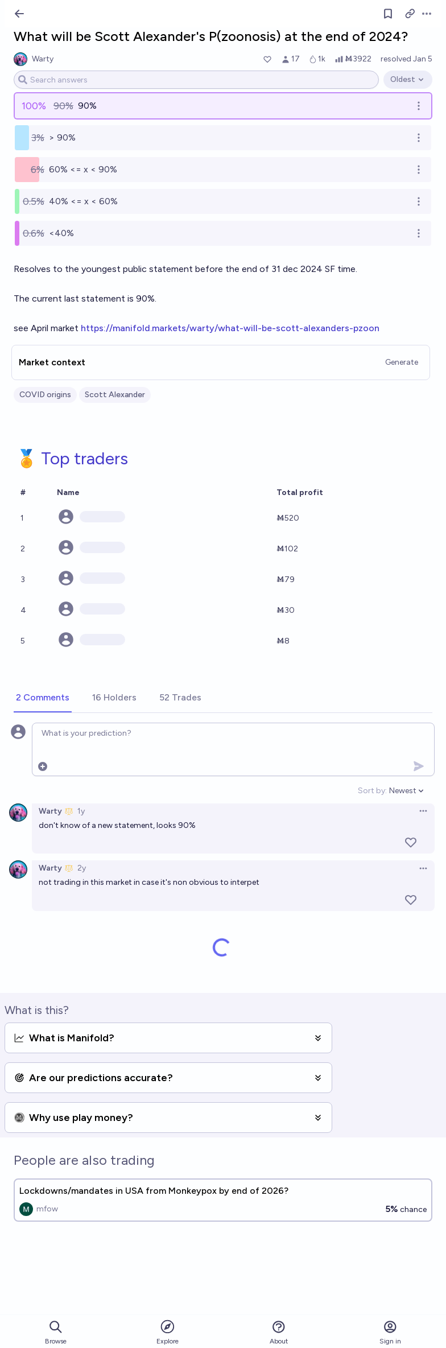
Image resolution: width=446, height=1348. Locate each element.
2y (81, 868)
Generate (401, 362)
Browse (56, 1332)
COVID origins (45, 394)
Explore (167, 1331)
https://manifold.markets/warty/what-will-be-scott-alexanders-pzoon (230, 328)
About (279, 1332)
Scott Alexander (115, 394)
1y (81, 811)
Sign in (390, 1332)
